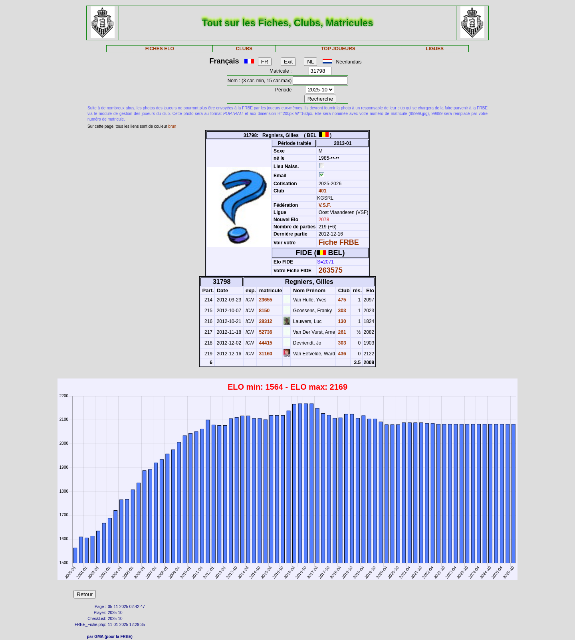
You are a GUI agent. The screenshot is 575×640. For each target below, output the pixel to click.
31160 (265, 354)
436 (341, 354)
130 (341, 321)
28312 (265, 321)
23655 (265, 300)
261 (341, 332)
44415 (265, 343)
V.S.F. (325, 205)
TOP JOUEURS (338, 49)
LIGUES (435, 49)
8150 (264, 310)
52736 (265, 332)
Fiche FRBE (339, 242)
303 (341, 310)
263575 (331, 270)
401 (321, 191)
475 (341, 300)
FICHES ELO (159, 49)
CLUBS (244, 49)
